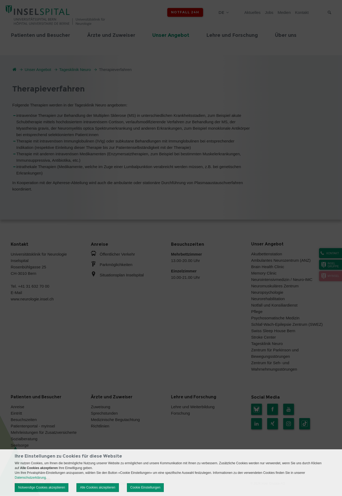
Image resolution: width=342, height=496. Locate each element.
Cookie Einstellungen (145, 487)
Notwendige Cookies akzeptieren (41, 487)
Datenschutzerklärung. (31, 477)
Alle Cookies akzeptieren (97, 487)
